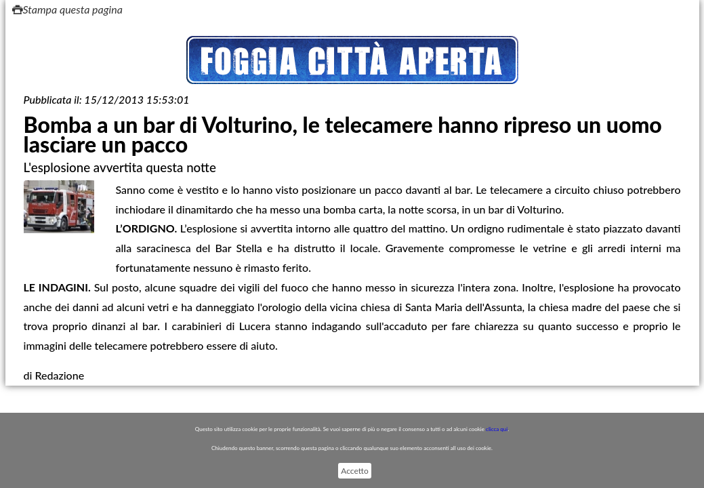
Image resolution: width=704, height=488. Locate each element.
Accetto (354, 471)
